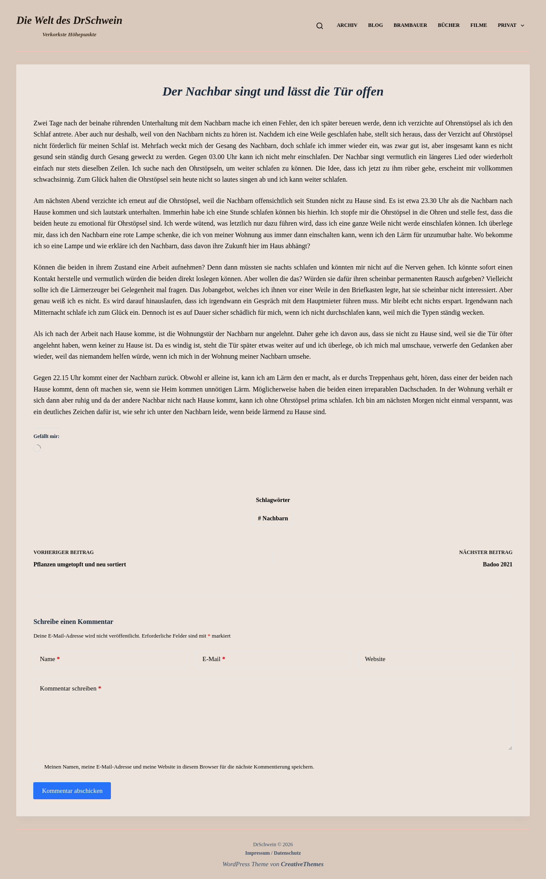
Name (50, 659)
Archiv (347, 25)
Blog (375, 25)
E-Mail (213, 659)
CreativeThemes (302, 864)
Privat (513, 25)
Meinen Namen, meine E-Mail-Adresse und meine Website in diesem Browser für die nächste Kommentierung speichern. (179, 766)
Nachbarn (273, 518)
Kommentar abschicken (72, 790)
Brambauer (410, 25)
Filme (478, 25)
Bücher (448, 25)
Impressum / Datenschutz (273, 853)
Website (375, 659)
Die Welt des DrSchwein (69, 20)
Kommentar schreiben (70, 688)
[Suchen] (320, 26)
